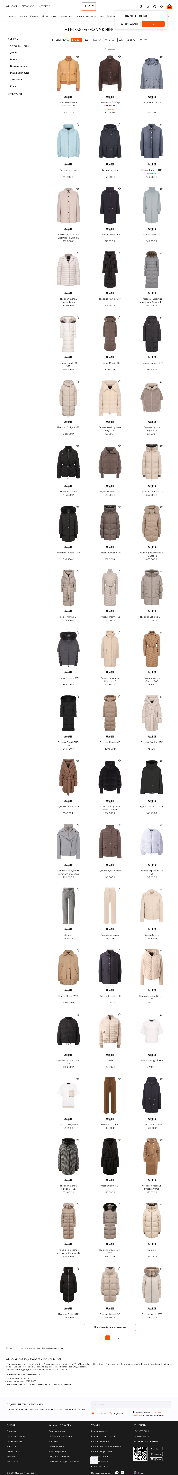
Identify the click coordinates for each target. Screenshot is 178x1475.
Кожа (13, 86)
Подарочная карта (100, 1441)
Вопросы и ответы (57, 1431)
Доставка (53, 1441)
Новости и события (16, 1436)
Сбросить (143, 40)
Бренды (23, 16)
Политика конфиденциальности (64, 1462)
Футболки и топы (19, 46)
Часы (101, 16)
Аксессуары (66, 16)
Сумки (54, 16)
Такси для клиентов (100, 1462)
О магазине (12, 1431)
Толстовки (16, 80)
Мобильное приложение (60, 1436)
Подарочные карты (86, 16)
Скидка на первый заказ (60, 1457)
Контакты (11, 1446)
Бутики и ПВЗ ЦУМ (15, 1441)
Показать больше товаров (110, 1327)
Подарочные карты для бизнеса (106, 1446)
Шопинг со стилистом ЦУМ (103, 1436)
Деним (13, 53)
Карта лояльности (100, 1467)
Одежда (34, 16)
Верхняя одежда (19, 66)
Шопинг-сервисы (99, 1431)
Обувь (44, 16)
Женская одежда (32, 1348)
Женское (19, 1348)
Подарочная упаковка (101, 1452)
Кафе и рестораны (100, 1457)
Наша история (13, 1452)
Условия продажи (57, 1452)
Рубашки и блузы (19, 73)
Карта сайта (12, 1462)
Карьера (11, 1457)
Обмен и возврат (57, 1446)
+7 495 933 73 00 (141, 1431)
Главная (9, 1348)
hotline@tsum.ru (141, 1436)
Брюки (13, 59)
